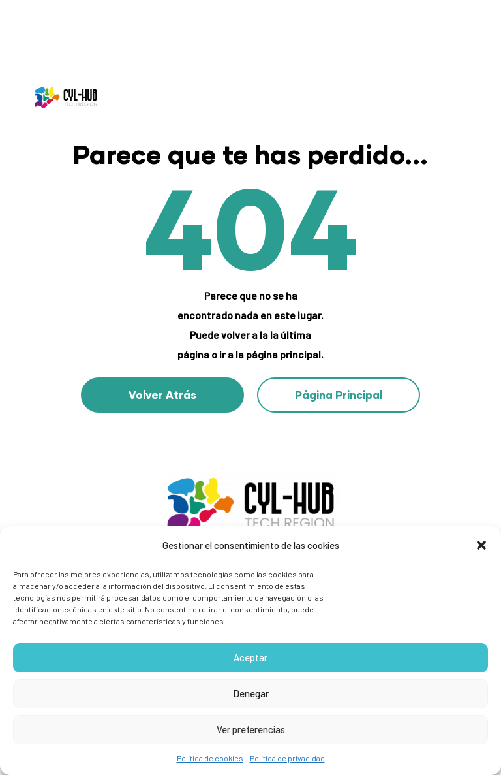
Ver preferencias (251, 729)
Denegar (251, 693)
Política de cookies (210, 758)
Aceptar (250, 657)
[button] (481, 545)
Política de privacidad (287, 758)
